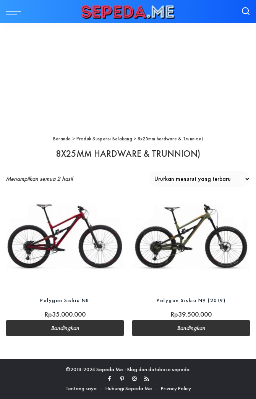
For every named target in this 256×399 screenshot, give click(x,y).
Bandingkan (65, 328)
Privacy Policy (176, 388)
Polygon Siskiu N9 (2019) (191, 300)
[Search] (245, 11)
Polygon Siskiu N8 (65, 300)
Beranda (62, 138)
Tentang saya (81, 388)
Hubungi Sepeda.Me (128, 388)
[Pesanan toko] (199, 179)
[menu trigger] (15, 11)
